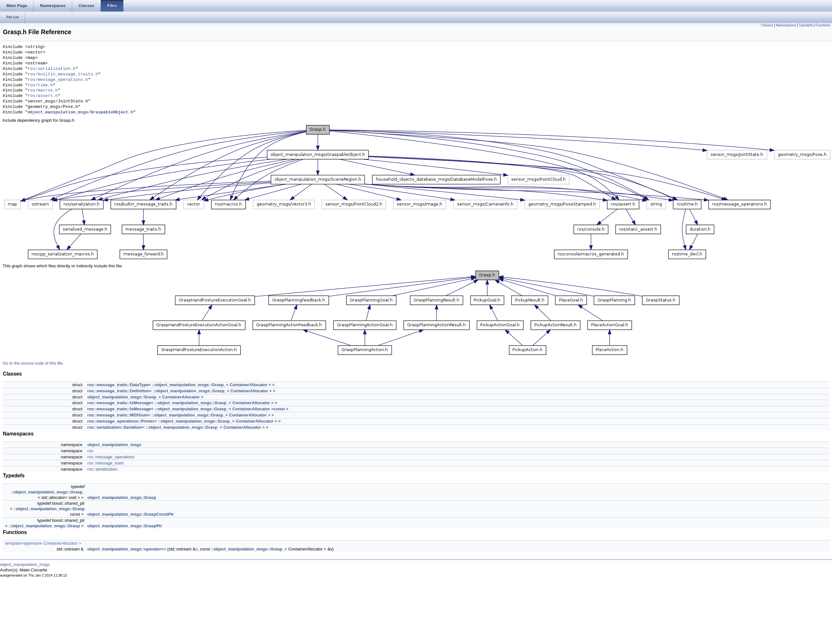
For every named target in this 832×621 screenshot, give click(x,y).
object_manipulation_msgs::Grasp (121, 497)
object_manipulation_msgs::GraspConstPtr (130, 514)
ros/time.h (40, 85)
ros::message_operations (110, 456)
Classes (767, 25)
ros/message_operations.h (58, 80)
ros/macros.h (43, 90)
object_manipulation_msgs (114, 444)
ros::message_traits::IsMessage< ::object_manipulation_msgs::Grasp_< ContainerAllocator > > (182, 402)
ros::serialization (102, 469)
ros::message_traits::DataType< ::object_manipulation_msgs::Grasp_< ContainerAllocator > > (180, 384)
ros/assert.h (43, 96)
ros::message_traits (105, 463)
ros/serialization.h (51, 69)
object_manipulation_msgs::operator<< (126, 549)
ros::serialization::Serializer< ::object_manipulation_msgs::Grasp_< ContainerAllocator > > (177, 427)
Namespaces (786, 25)
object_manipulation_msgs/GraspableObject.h (80, 112)
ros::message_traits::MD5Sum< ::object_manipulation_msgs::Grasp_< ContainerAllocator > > (180, 415)
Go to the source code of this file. (33, 363)
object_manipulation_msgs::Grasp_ (49, 492)
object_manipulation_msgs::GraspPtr (124, 525)
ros (90, 450)
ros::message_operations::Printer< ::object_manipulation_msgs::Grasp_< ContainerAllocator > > (184, 421)
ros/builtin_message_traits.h (63, 74)
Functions (823, 25)
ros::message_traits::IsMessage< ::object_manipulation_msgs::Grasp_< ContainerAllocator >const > (187, 408)
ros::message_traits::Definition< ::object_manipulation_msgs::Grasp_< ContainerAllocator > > (181, 390)
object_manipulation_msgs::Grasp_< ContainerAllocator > (145, 397)
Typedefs (806, 25)
